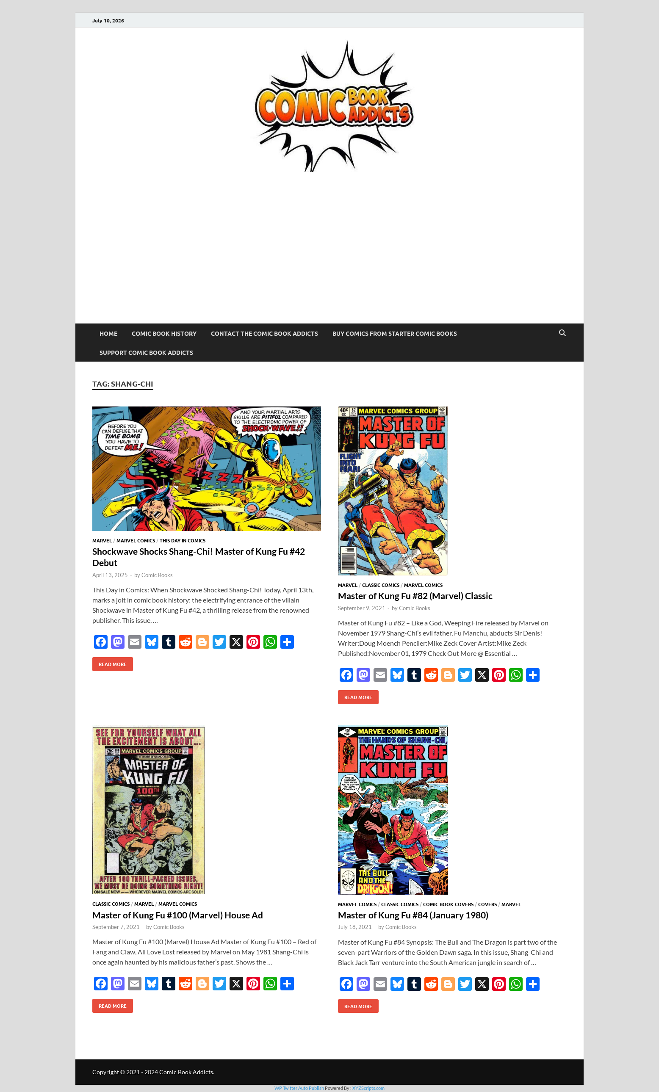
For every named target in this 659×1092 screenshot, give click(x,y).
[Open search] (562, 333)
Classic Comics (380, 584)
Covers (487, 904)
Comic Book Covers (448, 904)
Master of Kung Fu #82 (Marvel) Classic (415, 595)
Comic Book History (164, 333)
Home (108, 333)
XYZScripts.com (368, 1088)
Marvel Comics (135, 540)
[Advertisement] (329, 260)
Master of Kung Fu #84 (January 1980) (413, 915)
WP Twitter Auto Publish (299, 1088)
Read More (109, 662)
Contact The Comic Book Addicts (264, 333)
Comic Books (157, 575)
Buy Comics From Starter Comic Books (394, 333)
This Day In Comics (182, 540)
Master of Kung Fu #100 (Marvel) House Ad (177, 915)
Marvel (102, 540)
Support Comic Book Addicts (146, 352)
